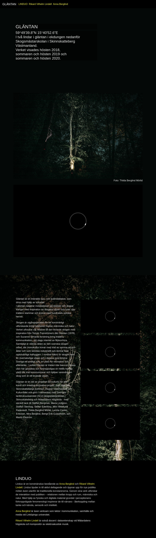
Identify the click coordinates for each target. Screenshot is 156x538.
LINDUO (23, 4)
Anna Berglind (60, 4)
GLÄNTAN (9, 4)
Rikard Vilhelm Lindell (40, 4)
